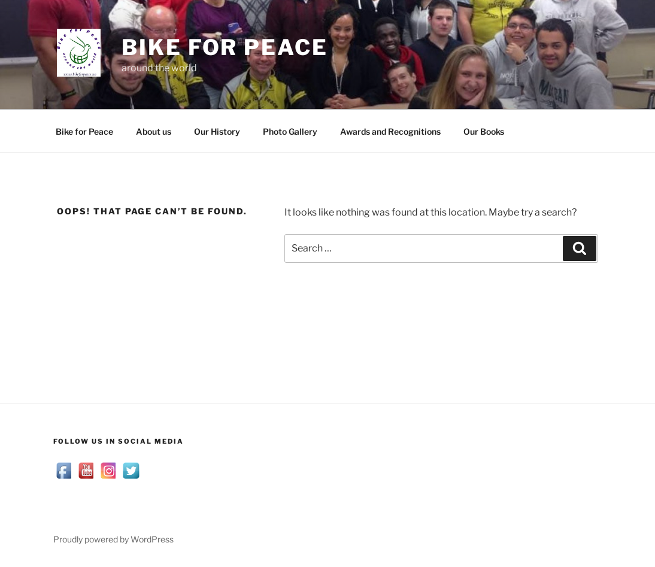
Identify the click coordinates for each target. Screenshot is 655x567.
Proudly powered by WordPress (113, 539)
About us (153, 131)
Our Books (483, 131)
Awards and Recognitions (390, 131)
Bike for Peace (225, 47)
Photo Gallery (290, 131)
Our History (217, 131)
